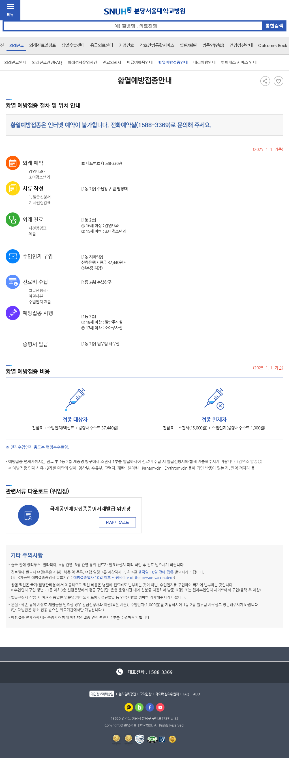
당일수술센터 (73, 45)
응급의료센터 (101, 45)
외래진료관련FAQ (47, 62)
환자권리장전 (127, 694)
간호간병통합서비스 (157, 45)
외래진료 (16, 45)
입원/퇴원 (188, 45)
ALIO (196, 694)
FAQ (186, 694)
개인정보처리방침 (102, 694)
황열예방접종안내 (173, 62)
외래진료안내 (15, 62)
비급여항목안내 (140, 62)
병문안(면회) (213, 45)
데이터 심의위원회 (167, 694)
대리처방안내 (204, 62)
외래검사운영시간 (82, 62)
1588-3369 (153, 125)
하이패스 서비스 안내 (238, 62)
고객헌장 (145, 694)
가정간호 (126, 45)
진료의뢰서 (112, 62)
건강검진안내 (241, 45)
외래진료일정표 (42, 45)
